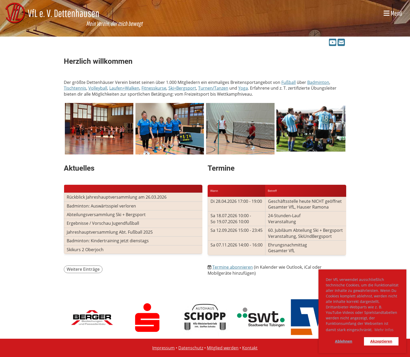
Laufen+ (117, 88)
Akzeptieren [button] (381, 341)
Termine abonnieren (232, 267)
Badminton (318, 82)
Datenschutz (190, 348)
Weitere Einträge (83, 269)
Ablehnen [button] (343, 341)
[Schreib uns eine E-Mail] (341, 42)
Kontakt (250, 348)
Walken (132, 88)
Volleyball (97, 88)
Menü (393, 13)
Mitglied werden (222, 348)
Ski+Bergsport (182, 88)
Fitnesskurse (153, 88)
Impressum (163, 348)
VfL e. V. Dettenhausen (63, 13)
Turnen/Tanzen (213, 88)
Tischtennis (75, 88)
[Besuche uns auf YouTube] (332, 42)
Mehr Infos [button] (384, 329)
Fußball (288, 82)
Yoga (243, 88)
